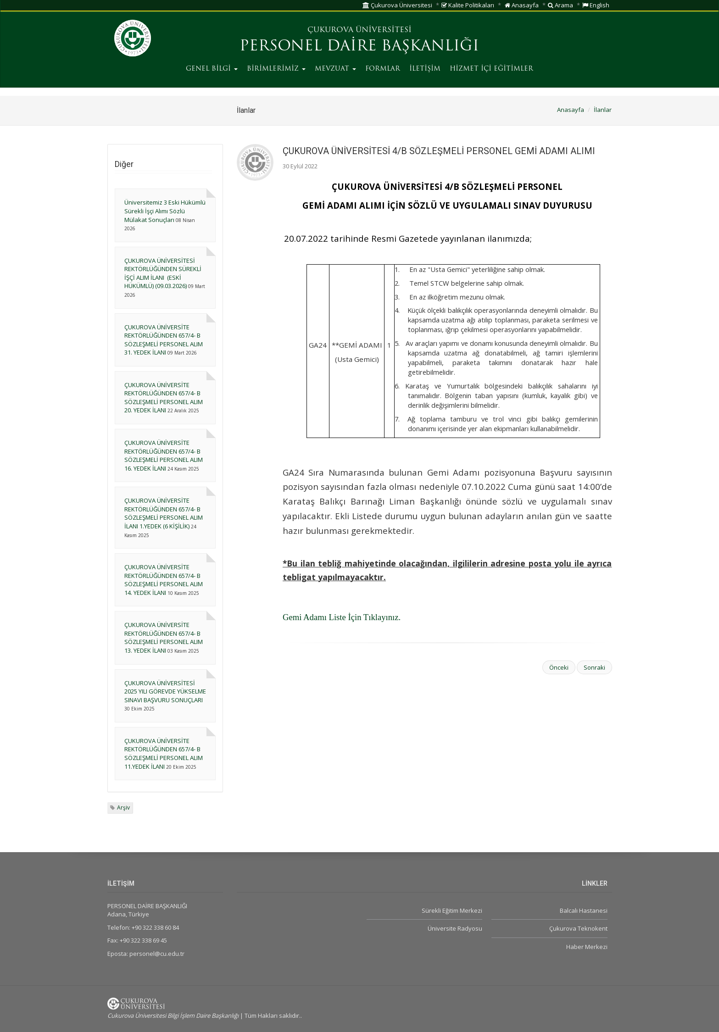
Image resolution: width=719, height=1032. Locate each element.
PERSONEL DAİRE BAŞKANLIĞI (359, 46)
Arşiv (123, 807)
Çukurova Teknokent (578, 928)
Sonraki (594, 667)
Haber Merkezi (587, 947)
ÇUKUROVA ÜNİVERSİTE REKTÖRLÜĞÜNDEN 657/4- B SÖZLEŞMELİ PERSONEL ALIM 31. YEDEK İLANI (163, 340)
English (595, 5)
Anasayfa (522, 5)
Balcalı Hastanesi (584, 910)
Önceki (559, 667)
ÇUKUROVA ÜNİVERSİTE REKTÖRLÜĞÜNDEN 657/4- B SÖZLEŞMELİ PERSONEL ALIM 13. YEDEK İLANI (163, 638)
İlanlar (603, 109)
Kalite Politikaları (467, 5)
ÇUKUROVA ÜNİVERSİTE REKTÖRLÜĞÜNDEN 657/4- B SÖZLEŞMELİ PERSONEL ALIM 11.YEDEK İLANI (163, 754)
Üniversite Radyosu (455, 928)
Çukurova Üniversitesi (397, 5)
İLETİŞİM (424, 69)
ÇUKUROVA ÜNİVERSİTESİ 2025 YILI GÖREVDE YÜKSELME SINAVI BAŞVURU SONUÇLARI (165, 691)
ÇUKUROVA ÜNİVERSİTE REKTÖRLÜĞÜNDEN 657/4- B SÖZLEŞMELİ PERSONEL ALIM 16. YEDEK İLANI (163, 455)
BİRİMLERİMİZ (276, 69)
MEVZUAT (335, 69)
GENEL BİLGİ (212, 69)
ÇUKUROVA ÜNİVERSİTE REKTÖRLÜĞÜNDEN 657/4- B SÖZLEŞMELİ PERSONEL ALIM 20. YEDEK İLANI (163, 398)
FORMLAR (382, 69)
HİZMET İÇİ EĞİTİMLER (491, 69)
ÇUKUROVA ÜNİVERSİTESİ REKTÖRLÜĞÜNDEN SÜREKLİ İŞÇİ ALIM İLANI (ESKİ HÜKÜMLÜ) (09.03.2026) (162, 273)
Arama (560, 5)
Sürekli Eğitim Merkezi (452, 910)
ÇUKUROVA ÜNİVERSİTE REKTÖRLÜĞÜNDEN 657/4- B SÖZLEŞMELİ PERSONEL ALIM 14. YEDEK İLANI (163, 580)
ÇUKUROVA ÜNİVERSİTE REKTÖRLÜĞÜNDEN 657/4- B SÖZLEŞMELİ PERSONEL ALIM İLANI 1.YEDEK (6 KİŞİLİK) (163, 513)
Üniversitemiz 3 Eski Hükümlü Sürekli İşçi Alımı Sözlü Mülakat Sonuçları (165, 210)
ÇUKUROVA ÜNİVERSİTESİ (359, 30)
